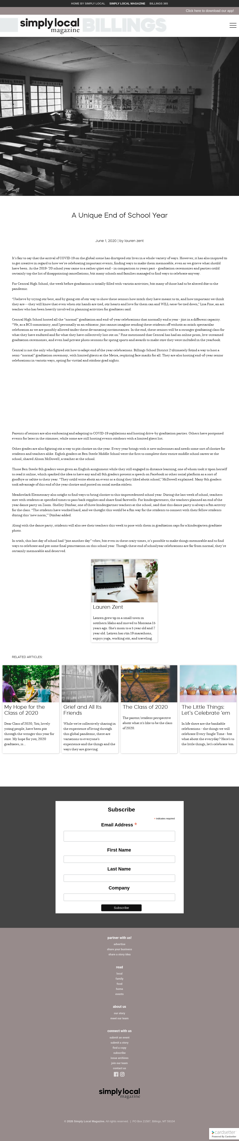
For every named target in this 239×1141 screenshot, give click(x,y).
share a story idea (120, 954)
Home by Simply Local (88, 3)
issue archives (120, 1058)
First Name (119, 850)
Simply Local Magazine (127, 3)
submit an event (119, 1037)
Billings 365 (159, 3)
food (119, 983)
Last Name (119, 869)
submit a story (119, 1042)
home (119, 989)
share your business (119, 949)
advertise (119, 944)
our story (119, 1013)
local (120, 973)
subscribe (119, 1052)
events (119, 994)
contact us (119, 1068)
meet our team (119, 1018)
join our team (119, 1063)
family (119, 978)
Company (119, 888)
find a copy (119, 1047)
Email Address (119, 825)
